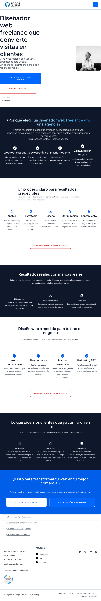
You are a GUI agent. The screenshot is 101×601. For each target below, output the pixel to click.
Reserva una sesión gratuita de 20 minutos (50, 245)
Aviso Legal (62, 593)
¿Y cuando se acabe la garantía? (18, 529)
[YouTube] (91, 552)
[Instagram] (87, 552)
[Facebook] (82, 552)
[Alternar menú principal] (95, 4)
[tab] (50, 517)
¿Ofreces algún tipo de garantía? (19, 517)
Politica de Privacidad (75, 593)
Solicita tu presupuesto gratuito (20, 78)
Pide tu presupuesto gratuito (26, 503)
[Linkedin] (96, 552)
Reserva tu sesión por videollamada (72, 503)
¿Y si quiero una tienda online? (18, 535)
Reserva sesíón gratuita (18, 89)
